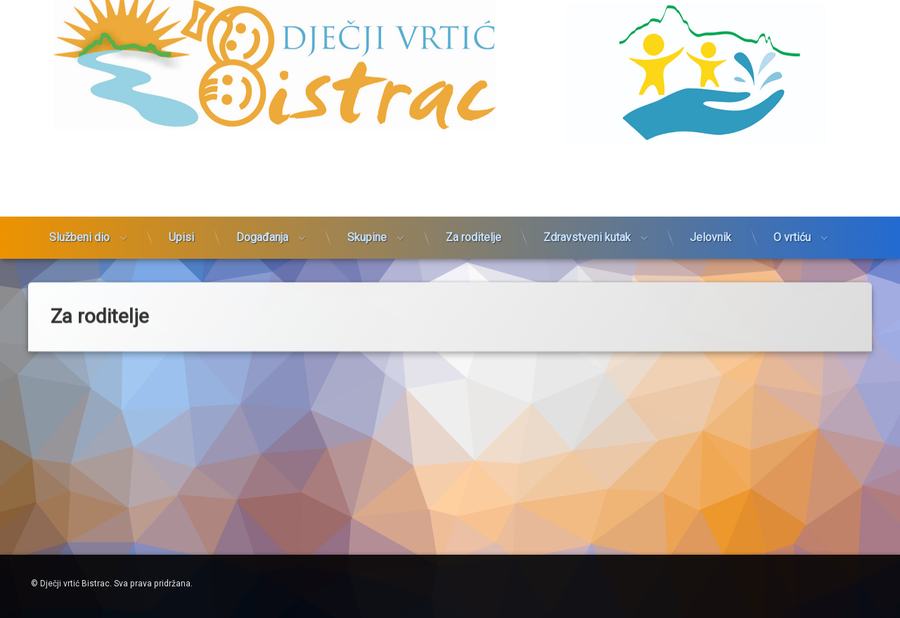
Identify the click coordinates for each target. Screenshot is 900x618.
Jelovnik (710, 196)
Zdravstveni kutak (587, 196)
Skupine (367, 196)
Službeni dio (79, 196)
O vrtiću (792, 196)
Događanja (262, 196)
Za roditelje (473, 196)
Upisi (181, 196)
